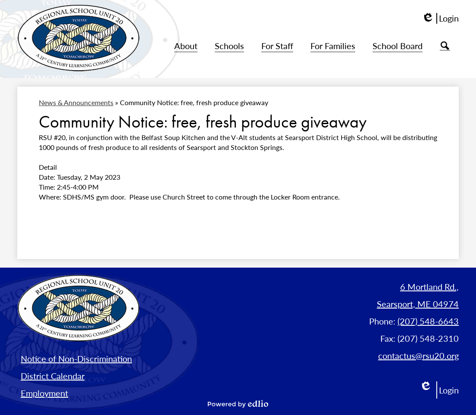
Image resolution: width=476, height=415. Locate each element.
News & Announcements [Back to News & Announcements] (76, 102)
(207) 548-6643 (428, 321)
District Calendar (53, 376)
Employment (44, 393)
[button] (186, 46)
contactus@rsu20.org (418, 355)
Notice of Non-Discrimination (76, 359)
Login (440, 18)
